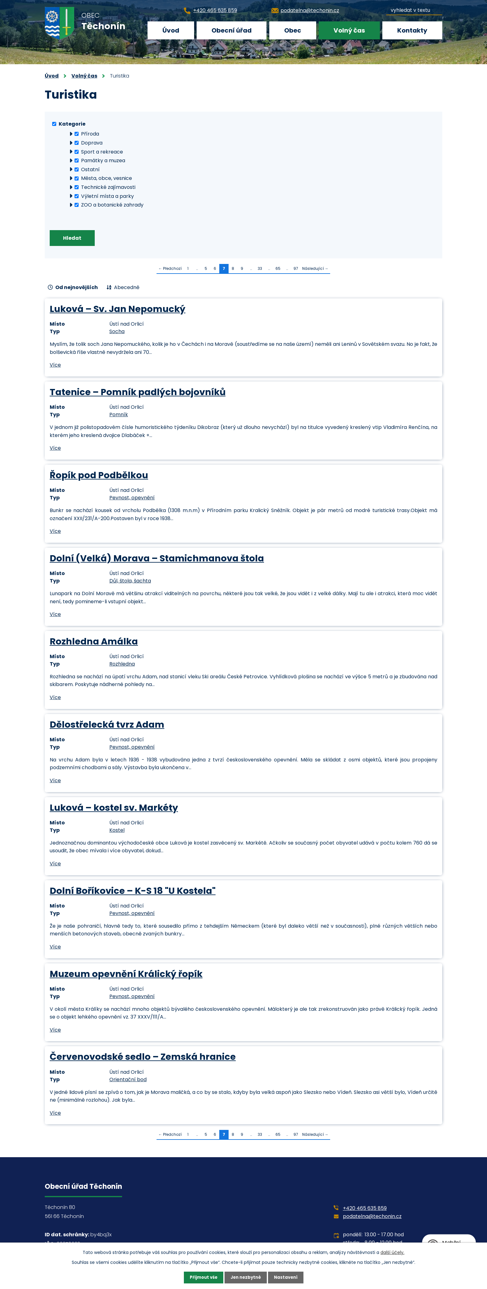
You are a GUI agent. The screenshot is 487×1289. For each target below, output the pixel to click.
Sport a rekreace (102, 151)
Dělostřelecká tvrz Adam (107, 725)
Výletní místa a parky (107, 195)
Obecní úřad (232, 30)
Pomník (118, 415)
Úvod (170, 30)
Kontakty (412, 30)
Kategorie (72, 123)
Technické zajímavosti (108, 187)
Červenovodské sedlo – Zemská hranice (143, 1058)
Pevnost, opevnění (132, 498)
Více (55, 366)
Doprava (91, 142)
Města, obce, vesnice (106, 178)
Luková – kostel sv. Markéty (114, 808)
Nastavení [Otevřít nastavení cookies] (287, 1277)
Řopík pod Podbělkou (99, 476)
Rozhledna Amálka (94, 642)
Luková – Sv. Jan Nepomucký (117, 310)
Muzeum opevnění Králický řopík (126, 975)
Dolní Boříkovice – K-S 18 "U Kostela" (133, 891)
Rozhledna (122, 665)
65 (277, 269)
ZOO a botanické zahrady (112, 204)
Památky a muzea (103, 160)
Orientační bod (128, 1080)
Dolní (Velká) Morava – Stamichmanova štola (157, 559)
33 (260, 269)
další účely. (392, 1252)
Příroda (90, 133)
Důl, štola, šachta (130, 582)
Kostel (117, 831)
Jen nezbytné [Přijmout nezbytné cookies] (246, 1277)
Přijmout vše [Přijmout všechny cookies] (201, 1277)
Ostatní (90, 169)
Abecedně (126, 288)
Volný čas (349, 30)
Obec (292, 30)
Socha (117, 332)
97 (296, 269)
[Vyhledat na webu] (414, 9)
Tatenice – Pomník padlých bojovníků (137, 393)
